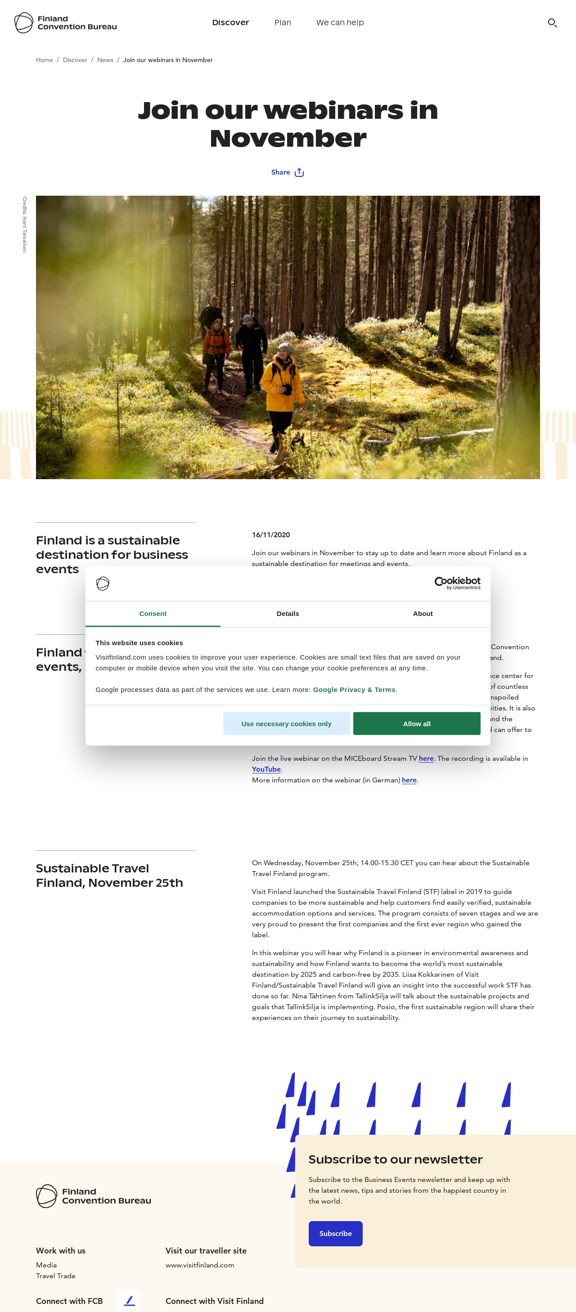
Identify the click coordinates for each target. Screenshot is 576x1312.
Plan (282, 22)
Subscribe (336, 1233)
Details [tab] (288, 613)
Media (46, 1265)
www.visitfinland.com (200, 1265)
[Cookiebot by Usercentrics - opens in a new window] (441, 583)
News (105, 60)
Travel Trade (56, 1276)
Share (288, 172)
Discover (230, 22)
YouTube (266, 769)
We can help (340, 22)
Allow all (417, 724)
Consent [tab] (153, 613)
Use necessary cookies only (287, 724)
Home (44, 60)
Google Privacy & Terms (354, 689)
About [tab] (423, 613)
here (426, 758)
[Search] (553, 23)
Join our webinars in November (168, 60)
